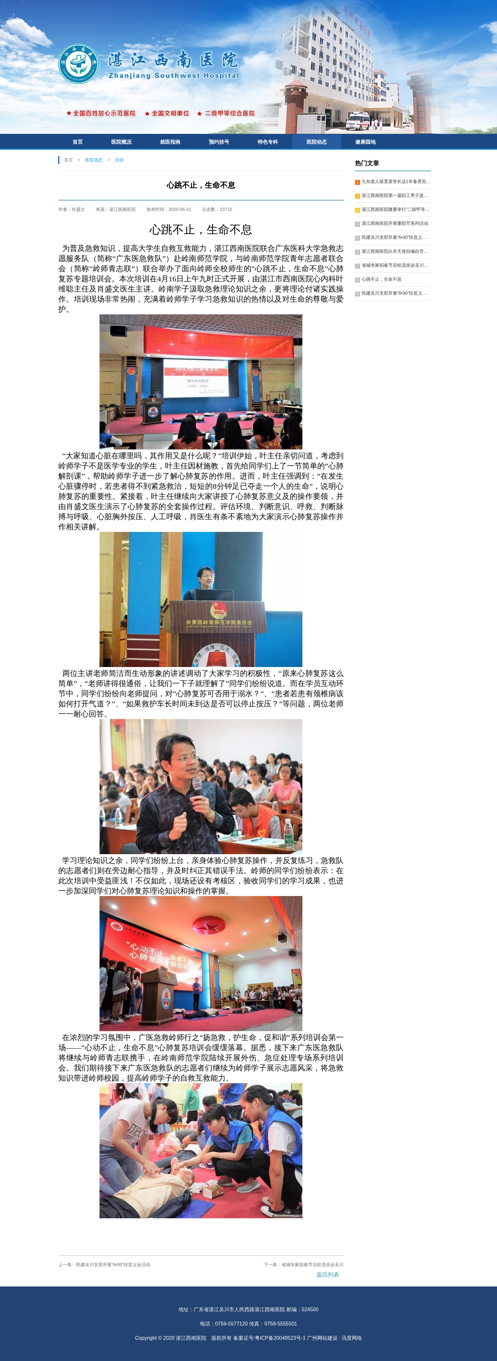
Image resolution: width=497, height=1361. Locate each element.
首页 (78, 142)
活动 (119, 159)
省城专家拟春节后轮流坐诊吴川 (312, 1264)
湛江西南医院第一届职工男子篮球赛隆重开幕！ (396, 195)
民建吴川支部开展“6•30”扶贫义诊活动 (113, 1264)
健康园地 (365, 142)
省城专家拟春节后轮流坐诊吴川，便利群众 (396, 265)
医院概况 (121, 142)
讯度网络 (352, 1338)
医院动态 (317, 142)
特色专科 (268, 142)
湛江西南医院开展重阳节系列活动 (395, 223)
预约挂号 (219, 142)
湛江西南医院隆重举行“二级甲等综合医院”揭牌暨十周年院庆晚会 (396, 209)
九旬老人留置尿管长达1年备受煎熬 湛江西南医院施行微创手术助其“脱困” (396, 181)
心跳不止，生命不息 (382, 279)
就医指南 (170, 142)
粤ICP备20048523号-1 (280, 1338)
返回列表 (327, 1275)
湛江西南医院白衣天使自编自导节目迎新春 (396, 251)
